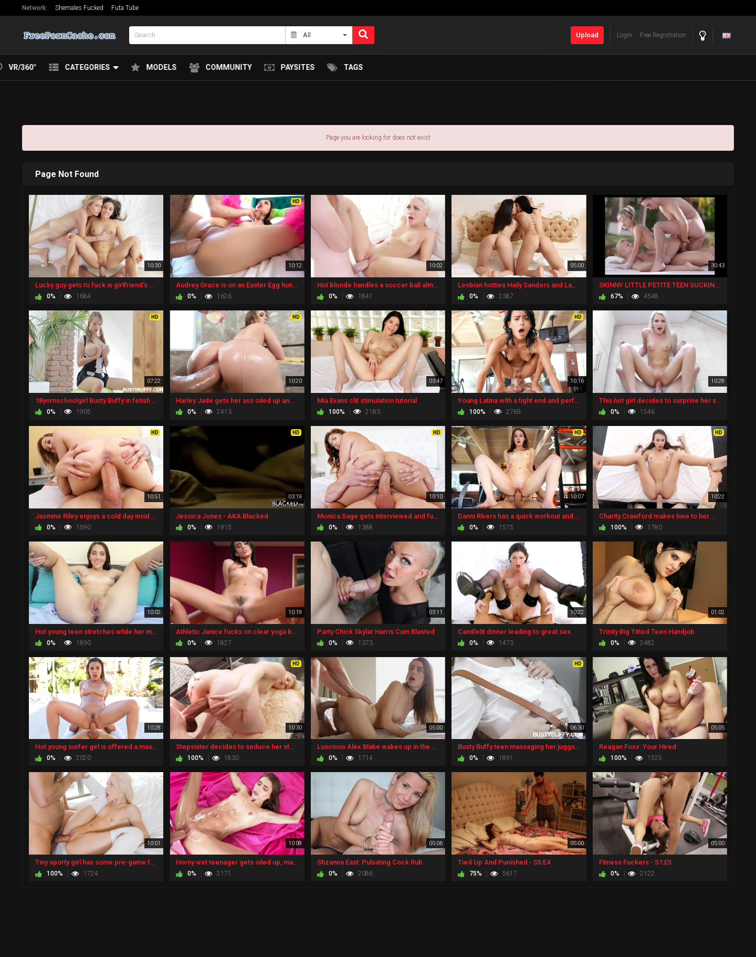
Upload (587, 35)
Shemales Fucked (79, 8)
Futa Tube (125, 8)
